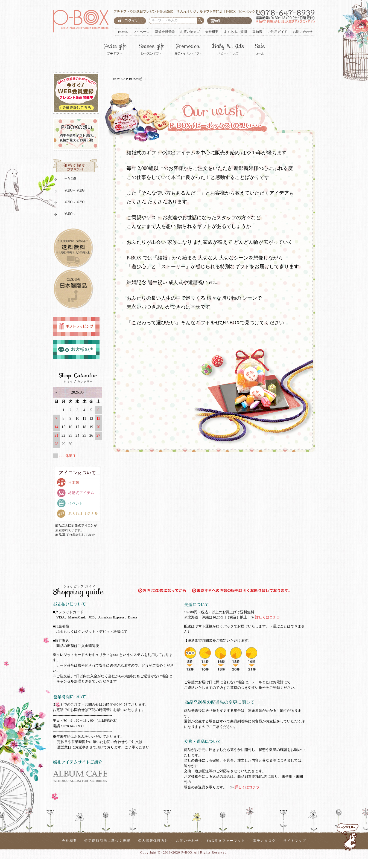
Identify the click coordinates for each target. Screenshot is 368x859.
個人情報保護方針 (153, 841)
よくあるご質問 (235, 32)
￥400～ (64, 214)
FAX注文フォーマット (226, 841)
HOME (123, 32)
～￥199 (64, 179)
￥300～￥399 (68, 202)
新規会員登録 (165, 32)
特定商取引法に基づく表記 (107, 841)
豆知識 (257, 32)
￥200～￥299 (68, 191)
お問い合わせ (302, 32)
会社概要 (211, 32)
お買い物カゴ (190, 32)
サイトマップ (294, 841)
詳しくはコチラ (267, 617)
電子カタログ (264, 841)
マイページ (141, 32)
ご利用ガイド (277, 32)
